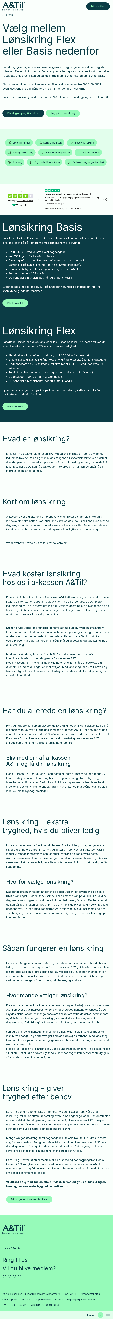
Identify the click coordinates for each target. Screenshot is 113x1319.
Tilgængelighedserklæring (81, 1299)
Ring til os (15, 1259)
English (17, 1248)
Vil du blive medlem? (29, 1268)
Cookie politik (10, 1299)
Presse (59, 1299)
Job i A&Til (70, 1293)
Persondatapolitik (90, 1293)
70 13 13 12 (11, 1277)
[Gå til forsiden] (13, 6)
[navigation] (108, 1315)
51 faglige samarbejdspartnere (42, 1293)
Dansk (6, 1248)
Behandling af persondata (36, 1299)
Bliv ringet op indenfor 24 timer (29, 1199)
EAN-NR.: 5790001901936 (45, 1304)
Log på (91, 1315)
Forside (9, 14)
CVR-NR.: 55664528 (14, 1304)
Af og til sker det (12, 1293)
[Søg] (100, 1315)
